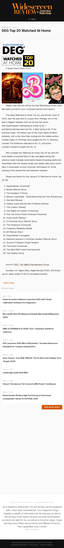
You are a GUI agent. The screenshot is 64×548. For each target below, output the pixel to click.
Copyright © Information (19, 545)
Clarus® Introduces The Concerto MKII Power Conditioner (29, 384)
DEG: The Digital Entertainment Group (31, 264)
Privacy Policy (34, 545)
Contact (43, 545)
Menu (32, 19)
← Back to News (8, 283)
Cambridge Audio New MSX (15, 372)
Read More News (52, 407)
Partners (50, 545)
